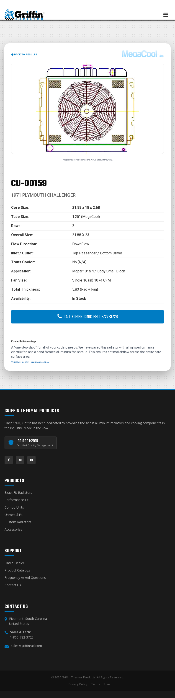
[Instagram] (20, 460)
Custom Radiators (18, 522)
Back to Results (24, 54)
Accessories (13, 529)
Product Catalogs (17, 570)
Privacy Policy (78, 684)
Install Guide (19, 362)
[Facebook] (9, 460)
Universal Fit (14, 514)
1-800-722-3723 (21, 637)
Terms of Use (100, 684)
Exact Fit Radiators (18, 492)
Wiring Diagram (40, 362)
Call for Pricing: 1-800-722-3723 (87, 317)
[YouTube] (31, 460)
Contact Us (13, 585)
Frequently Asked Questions (25, 577)
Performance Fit (16, 500)
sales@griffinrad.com (26, 646)
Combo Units (14, 507)
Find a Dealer (14, 563)
